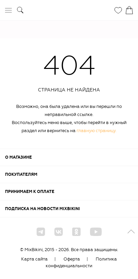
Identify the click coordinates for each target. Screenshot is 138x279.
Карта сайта (34, 259)
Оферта (71, 259)
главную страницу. (97, 130)
